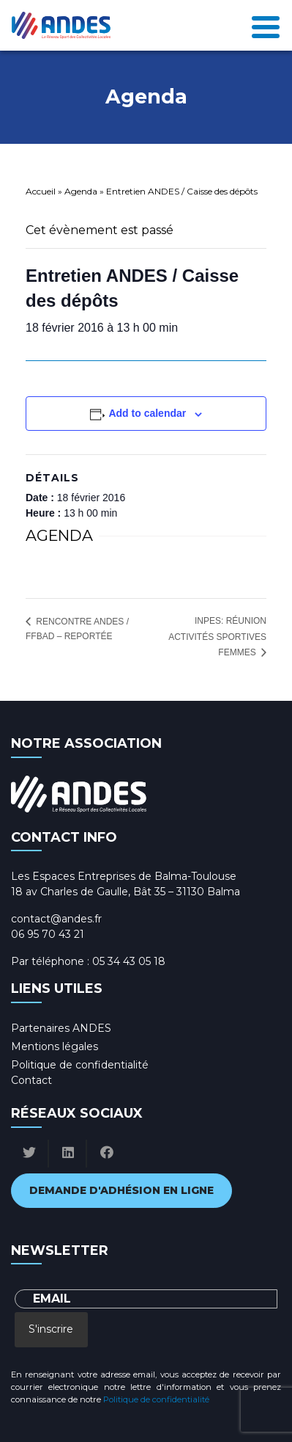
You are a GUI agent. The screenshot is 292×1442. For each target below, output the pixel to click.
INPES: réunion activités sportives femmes (217, 637)
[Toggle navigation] (265, 26)
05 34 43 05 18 (128, 961)
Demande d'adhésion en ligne (121, 1190)
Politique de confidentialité (80, 1064)
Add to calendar (147, 413)
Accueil (41, 191)
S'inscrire (51, 1329)
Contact (31, 1080)
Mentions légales (54, 1046)
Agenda (80, 191)
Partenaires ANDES (61, 1028)
